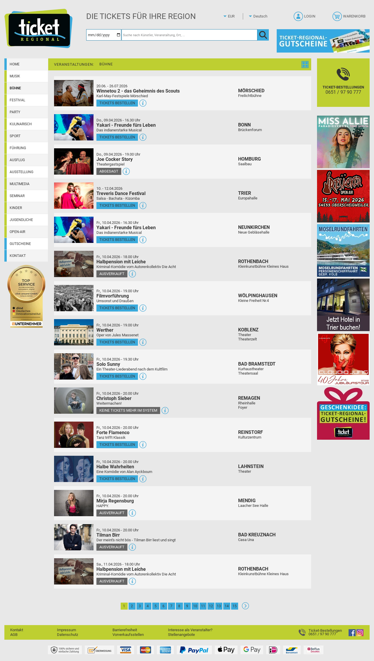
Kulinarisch (21, 124)
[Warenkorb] (350, 18)
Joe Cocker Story (114, 159)
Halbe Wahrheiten (115, 466)
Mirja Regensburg (115, 501)
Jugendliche (21, 220)
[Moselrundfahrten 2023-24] (343, 250)
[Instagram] (359, 635)
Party (15, 112)
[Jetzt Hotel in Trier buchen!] (343, 304)
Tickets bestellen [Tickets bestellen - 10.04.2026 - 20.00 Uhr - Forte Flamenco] (117, 444)
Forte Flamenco (112, 432)
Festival (17, 100)
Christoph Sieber (113, 398)
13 (219, 606)
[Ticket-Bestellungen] (343, 88)
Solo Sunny (108, 364)
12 (211, 606)
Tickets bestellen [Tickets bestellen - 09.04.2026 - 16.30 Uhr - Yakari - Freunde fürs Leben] (117, 137)
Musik (15, 76)
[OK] (263, 35)
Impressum (66, 630)
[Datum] (103, 35)
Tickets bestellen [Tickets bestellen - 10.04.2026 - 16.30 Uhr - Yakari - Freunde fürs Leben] (117, 239)
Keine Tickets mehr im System (128, 410)
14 (227, 606)
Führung (18, 148)
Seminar (17, 196)
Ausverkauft (111, 274)
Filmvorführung (112, 296)
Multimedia (20, 184)
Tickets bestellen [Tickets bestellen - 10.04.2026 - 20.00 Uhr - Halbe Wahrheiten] (117, 478)
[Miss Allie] (343, 142)
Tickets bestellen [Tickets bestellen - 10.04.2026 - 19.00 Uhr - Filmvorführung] (117, 308)
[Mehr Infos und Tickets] (74, 93)
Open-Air (17, 232)
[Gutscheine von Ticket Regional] (323, 41)
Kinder (16, 208)
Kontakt (18, 256)
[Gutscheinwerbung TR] (343, 413)
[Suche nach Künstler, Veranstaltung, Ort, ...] (189, 35)
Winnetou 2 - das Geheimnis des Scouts (138, 91)
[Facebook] (352, 635)
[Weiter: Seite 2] (245, 608)
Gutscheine (20, 244)
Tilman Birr (108, 535)
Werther (104, 330)
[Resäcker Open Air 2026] (343, 196)
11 (203, 606)
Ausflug (17, 160)
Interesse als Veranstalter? (190, 630)
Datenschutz (67, 634)
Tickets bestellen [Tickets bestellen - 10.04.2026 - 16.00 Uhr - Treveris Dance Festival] (117, 205)
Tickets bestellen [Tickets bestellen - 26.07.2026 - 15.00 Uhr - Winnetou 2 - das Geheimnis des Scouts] (117, 103)
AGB (14, 634)
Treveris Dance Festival (121, 193)
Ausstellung (21, 172)
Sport (15, 136)
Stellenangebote (181, 634)
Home (15, 64)
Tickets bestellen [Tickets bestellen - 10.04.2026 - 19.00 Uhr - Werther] (117, 342)
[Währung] (237, 16)
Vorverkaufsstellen (128, 634)
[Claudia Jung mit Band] (343, 359)
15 (235, 606)
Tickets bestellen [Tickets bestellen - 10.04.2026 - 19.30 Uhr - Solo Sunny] (117, 376)
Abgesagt (108, 171)
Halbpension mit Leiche (121, 262)
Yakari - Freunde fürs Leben (126, 125)
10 (195, 606)
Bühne (15, 88)
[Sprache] (262, 16)
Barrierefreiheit (124, 630)
